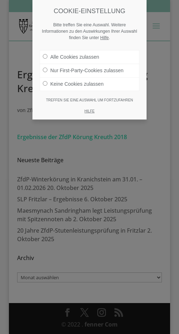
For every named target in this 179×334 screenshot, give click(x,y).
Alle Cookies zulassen (71, 57)
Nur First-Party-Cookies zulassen (83, 70)
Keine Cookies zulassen (73, 84)
